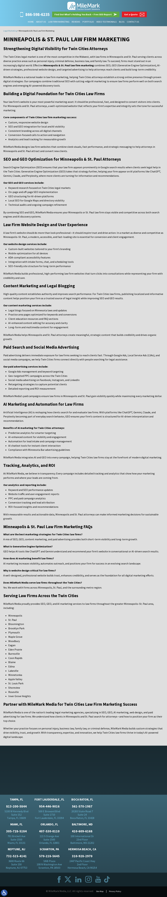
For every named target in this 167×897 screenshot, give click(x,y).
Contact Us (133, 21)
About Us (41, 21)
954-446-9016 (49, 807)
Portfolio (88, 21)
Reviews (76, 21)
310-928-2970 (82, 857)
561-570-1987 (82, 807)
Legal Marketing (10, 31)
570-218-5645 (49, 857)
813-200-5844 (16, 807)
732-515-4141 (16, 857)
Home (31, 21)
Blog (122, 21)
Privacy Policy (116, 892)
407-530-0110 (49, 832)
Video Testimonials (106, 21)
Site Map (98, 892)
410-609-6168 (82, 832)
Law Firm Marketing (58, 21)
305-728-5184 (16, 832)
